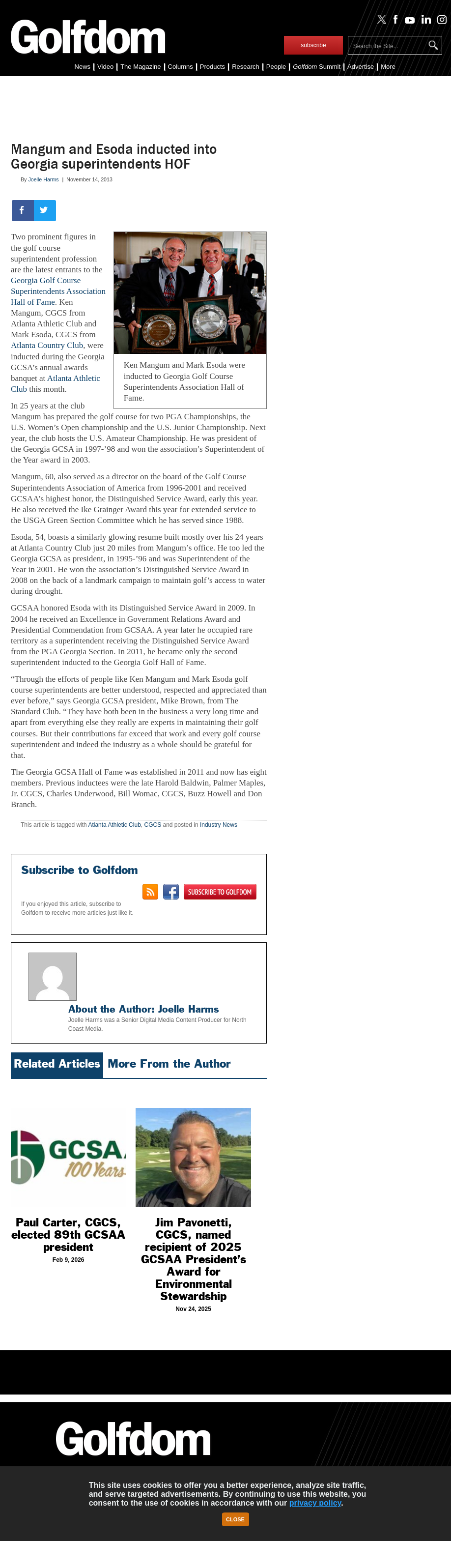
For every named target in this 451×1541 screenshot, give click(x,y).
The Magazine (140, 66)
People (276, 66)
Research (245, 66)
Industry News (218, 824)
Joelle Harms (43, 179)
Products (212, 66)
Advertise (360, 66)
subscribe (313, 45)
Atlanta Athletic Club (114, 824)
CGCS (152, 824)
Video (105, 66)
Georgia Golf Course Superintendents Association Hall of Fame (58, 291)
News (83, 66)
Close (235, 1519)
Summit (316, 66)
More (388, 66)
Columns (180, 66)
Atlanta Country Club (47, 345)
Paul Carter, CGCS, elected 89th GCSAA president (68, 1235)
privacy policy (315, 1503)
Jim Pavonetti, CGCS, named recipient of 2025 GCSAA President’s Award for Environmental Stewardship (193, 1259)
